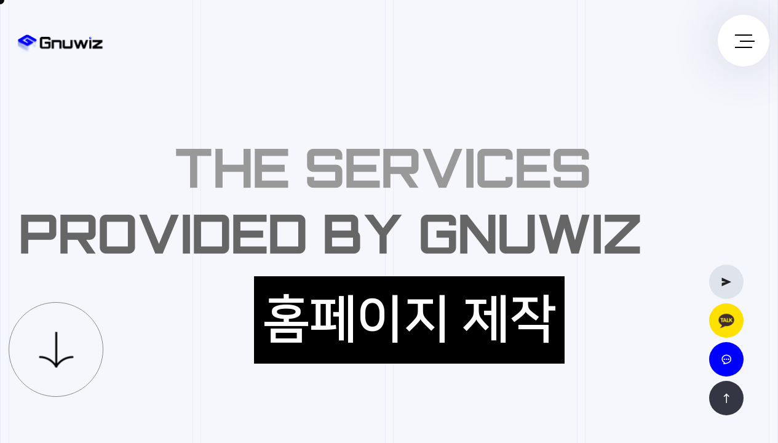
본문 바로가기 (0, 0)
